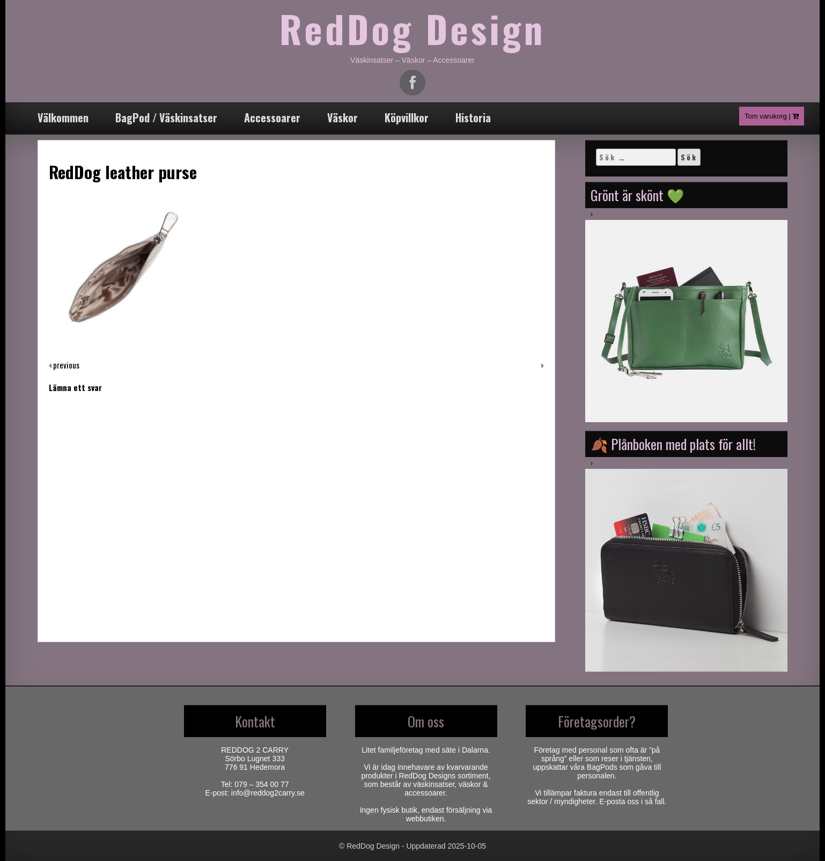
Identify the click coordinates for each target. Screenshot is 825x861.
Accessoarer (272, 117)
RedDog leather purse (123, 171)
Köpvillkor (407, 117)
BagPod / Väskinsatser (166, 117)
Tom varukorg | (772, 116)
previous (65, 365)
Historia (473, 117)
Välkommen (63, 117)
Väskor (342, 117)
